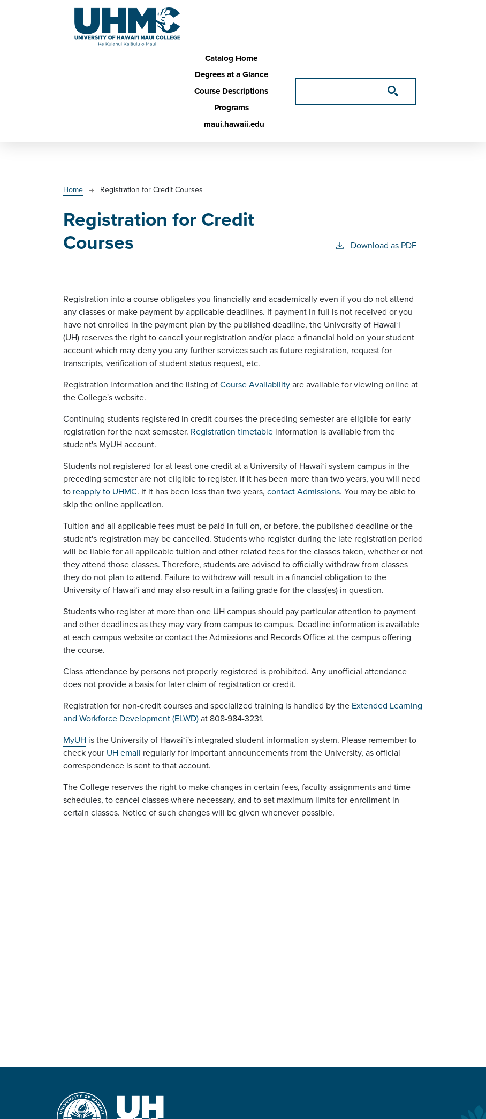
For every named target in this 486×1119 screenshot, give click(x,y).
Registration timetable (232, 431)
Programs (231, 107)
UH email (125, 753)
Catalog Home (231, 58)
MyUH (74, 740)
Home (73, 189)
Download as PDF (375, 245)
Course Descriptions (231, 91)
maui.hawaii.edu (234, 124)
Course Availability (255, 384)
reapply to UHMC (105, 491)
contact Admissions (303, 491)
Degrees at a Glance (231, 74)
